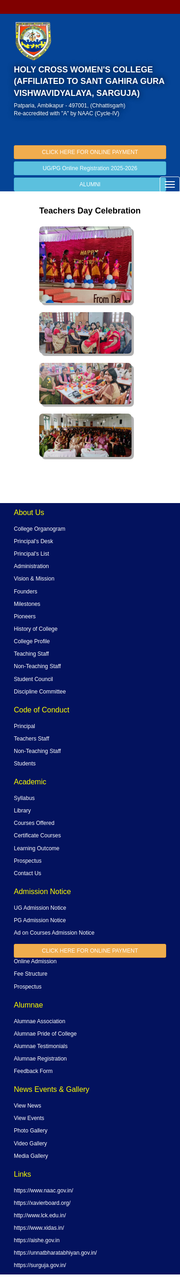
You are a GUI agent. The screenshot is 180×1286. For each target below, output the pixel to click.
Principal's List (31, 554)
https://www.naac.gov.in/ (43, 1190)
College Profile (32, 641)
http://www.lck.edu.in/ (40, 1215)
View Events (29, 1118)
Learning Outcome (37, 848)
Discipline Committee (40, 691)
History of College (36, 629)
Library (22, 810)
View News (27, 1105)
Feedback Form (33, 1071)
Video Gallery (30, 1143)
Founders (25, 591)
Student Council (33, 679)
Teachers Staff (31, 738)
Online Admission (35, 961)
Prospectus (28, 861)
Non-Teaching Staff (37, 666)
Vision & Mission (34, 578)
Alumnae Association (39, 1021)
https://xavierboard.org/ (42, 1203)
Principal (24, 726)
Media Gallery (31, 1156)
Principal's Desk (33, 541)
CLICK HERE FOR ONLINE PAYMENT (90, 152)
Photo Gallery (31, 1130)
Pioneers (25, 616)
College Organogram (39, 529)
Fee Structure (31, 974)
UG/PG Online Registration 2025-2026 (90, 168)
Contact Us (27, 873)
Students (25, 763)
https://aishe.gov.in (37, 1240)
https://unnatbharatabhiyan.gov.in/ (55, 1253)
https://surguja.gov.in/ (40, 1265)
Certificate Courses (37, 835)
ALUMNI (89, 184)
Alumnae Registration (40, 1058)
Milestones (27, 604)
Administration (31, 566)
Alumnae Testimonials (41, 1046)
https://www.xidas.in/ (39, 1228)
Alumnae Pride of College (45, 1034)
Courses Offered (34, 823)
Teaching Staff (31, 654)
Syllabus (24, 798)
